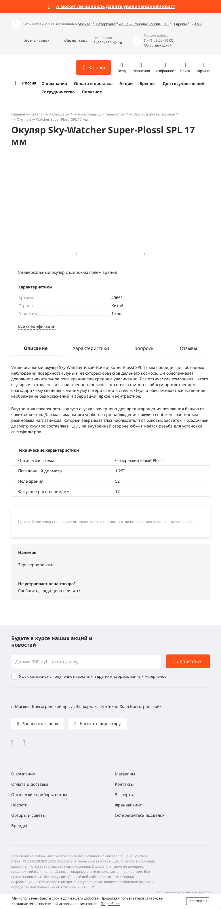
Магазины (125, 774)
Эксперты (124, 794)
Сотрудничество (58, 92)
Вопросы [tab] (144, 348)
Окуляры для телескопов (154, 114)
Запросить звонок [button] (39, 723)
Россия (29, 83)
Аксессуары (59, 114)
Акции (126, 83)
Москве (84, 24)
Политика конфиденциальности (183, 892)
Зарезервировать (35, 564)
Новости (19, 805)
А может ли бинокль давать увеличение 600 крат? (115, 6)
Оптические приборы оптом (39, 794)
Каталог (37, 114)
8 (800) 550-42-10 (108, 42)
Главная (18, 114)
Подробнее (110, 903)
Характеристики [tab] (91, 348)
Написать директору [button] (100, 723)
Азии (198, 24)
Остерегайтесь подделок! (140, 815)
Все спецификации (37, 326)
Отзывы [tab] (188, 348)
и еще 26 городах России (140, 24)
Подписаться (188, 661)
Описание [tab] (35, 348)
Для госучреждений (183, 83)
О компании (54, 83)
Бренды (148, 83)
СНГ (166, 24)
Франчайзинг (128, 805)
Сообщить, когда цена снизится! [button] (50, 590)
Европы (180, 24)
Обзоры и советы (28, 815)
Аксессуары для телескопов (101, 114)
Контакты (124, 784)
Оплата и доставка (93, 83)
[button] (30, 41)
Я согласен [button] (197, 900)
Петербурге (106, 24)
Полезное (92, 92)
